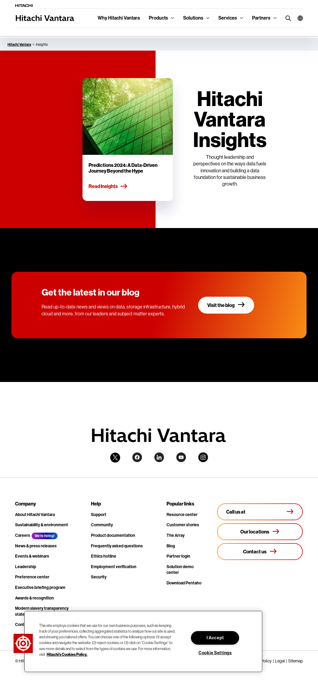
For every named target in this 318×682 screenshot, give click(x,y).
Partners (261, 18)
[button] (298, 18)
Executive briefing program (40, 587)
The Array (176, 535)
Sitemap (295, 661)
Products (158, 18)
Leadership (25, 566)
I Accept (215, 637)
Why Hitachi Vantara (119, 18)
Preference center (32, 577)
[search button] (287, 18)
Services (227, 18)
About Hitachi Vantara (35, 514)
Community (102, 524)
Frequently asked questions (117, 546)
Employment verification (113, 566)
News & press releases (36, 546)
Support (98, 514)
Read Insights (108, 186)
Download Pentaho (184, 583)
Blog (171, 546)
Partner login (178, 556)
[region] (143, 641)
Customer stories (183, 524)
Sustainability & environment (41, 524)
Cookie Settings (215, 652)
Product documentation (113, 535)
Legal (280, 661)
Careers (22, 535)
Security (99, 577)
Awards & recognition (34, 598)
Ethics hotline (103, 556)
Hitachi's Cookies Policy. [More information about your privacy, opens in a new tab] (67, 654)
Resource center (182, 514)
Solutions (193, 18)
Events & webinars (32, 556)
